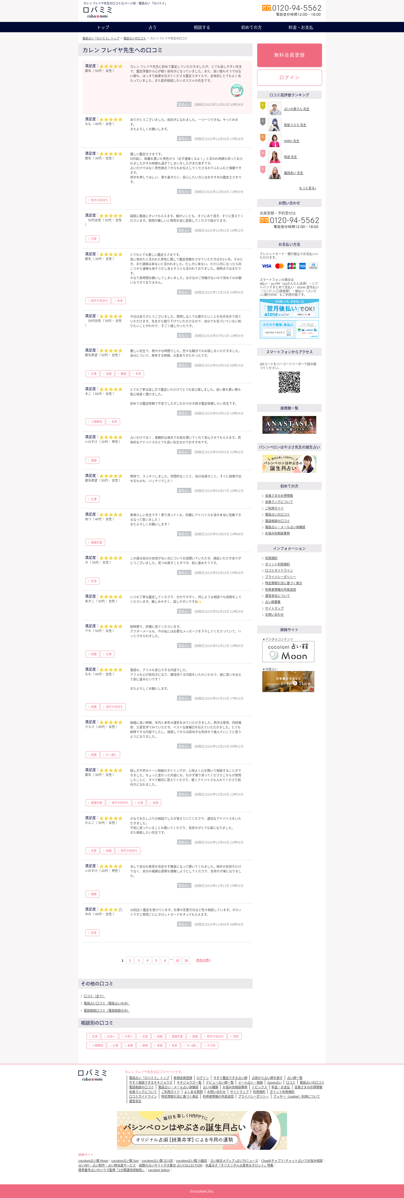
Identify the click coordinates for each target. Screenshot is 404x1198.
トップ (103, 27)
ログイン (289, 77)
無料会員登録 (289, 54)
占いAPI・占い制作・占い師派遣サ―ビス (107, 1165)
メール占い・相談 (250, 1082)
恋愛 (94, 239)
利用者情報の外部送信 (280, 589)
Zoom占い (274, 1082)
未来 (120, 300)
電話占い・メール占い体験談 (285, 527)
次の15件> (203, 960)
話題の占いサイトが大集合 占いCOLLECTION (170, 1165)
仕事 (94, 373)
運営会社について (277, 595)
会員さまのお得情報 (279, 495)
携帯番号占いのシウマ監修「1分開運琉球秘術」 (111, 1170)
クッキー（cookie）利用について (296, 1096)
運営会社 (135, 1101)
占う (152, 27)
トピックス (259, 1087)
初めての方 (251, 27)
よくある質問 (193, 1091)
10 (177, 960)
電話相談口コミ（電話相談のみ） (107, 1010)
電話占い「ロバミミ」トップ (100, 38)
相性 (236, 1036)
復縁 (94, 460)
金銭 (109, 373)
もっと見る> (307, 188)
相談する (202, 27)
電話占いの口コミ (134, 38)
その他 (211, 1045)
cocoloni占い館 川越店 (191, 1160)
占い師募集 (273, 602)
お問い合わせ (274, 614)
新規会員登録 (183, 1077)
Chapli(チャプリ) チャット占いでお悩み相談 (292, 1160)
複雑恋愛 (96, 542)
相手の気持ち (99, 200)
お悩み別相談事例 (277, 533)
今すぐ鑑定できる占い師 (230, 1077)
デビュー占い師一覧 (220, 1082)
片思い (128, 1036)
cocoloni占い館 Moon (93, 1160)
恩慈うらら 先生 (295, 125)
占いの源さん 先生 (296, 109)
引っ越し (111, 754)
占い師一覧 (294, 1077)
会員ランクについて (279, 501)
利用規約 (271, 558)
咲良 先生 (290, 157)
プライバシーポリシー (280, 576)
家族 (160, 1045)
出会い (111, 1036)
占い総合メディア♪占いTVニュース (234, 1160)
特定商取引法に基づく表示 (283, 583)
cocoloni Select (159, 1170)
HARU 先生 (291, 141)
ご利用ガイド (274, 508)
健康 (123, 373)
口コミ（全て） (94, 996)
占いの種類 (210, 1087)
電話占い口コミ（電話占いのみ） (107, 1003)
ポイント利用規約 (277, 564)
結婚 (94, 654)
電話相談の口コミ (277, 521)
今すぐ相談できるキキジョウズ (150, 1082)
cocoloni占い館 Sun (125, 1160)
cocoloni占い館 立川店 (157, 1160)
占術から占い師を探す (267, 1077)
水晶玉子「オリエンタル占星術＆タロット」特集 (239, 1165)
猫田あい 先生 (293, 173)
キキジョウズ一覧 (189, 1082)
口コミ (290, 1082)
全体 (94, 581)
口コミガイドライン (279, 570)
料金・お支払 (301, 27)
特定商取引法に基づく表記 (179, 1096)
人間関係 (96, 421)
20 (186, 960)
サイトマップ (274, 608)
